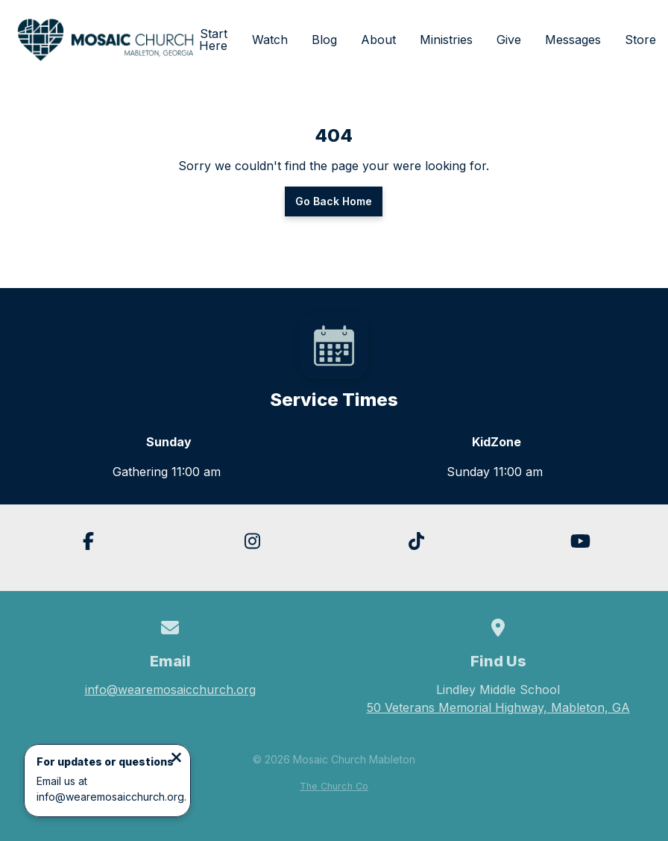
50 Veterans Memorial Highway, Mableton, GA (498, 707)
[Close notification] (176, 759)
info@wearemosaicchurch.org (170, 689)
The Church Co (334, 786)
